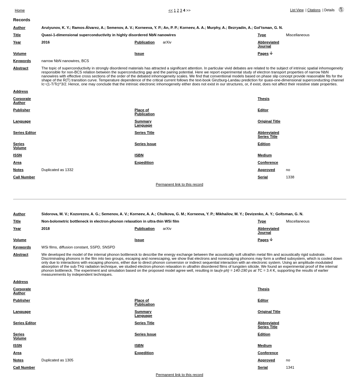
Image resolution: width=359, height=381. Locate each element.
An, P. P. (170, 28)
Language (22, 121)
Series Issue (145, 144)
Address (20, 91)
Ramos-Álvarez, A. (88, 28)
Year (17, 42)
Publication (145, 42)
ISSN (17, 155)
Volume (20, 53)
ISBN (139, 155)
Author (19, 28)
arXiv (167, 42)
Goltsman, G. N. (289, 214)
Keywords (22, 61)
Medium (264, 155)
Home (20, 10)
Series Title (145, 133)
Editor (263, 110)
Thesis (263, 99)
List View (297, 10)
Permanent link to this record (179, 184)
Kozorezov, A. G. (84, 214)
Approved (266, 170)
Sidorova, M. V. (55, 214)
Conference (268, 162)
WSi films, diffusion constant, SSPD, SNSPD (78, 247)
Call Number (24, 177)
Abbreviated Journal (268, 44)
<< (170, 10)
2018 (46, 229)
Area (17, 162)
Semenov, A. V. (120, 28)
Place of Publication (145, 112)
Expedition (144, 162)
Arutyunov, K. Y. (56, 28)
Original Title (269, 121)
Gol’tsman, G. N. (268, 28)
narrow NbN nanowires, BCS (65, 61)
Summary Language (143, 123)
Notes (18, 170)
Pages (263, 53)
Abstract (20, 68)
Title (17, 35)
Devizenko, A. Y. (259, 214)
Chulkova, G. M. (171, 214)
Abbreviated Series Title (268, 135)
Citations (314, 10)
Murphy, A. (216, 28)
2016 (46, 42)
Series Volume (20, 146)
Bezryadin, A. (240, 28)
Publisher (21, 110)
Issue (139, 53)
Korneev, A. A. (192, 28)
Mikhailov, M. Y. (229, 214)
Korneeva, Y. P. (148, 28)
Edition (264, 144)
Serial (263, 177)
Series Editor (24, 133)
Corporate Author (22, 101)
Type (262, 35)
